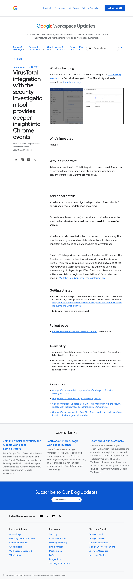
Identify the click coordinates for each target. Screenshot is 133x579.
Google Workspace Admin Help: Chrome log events (76, 398)
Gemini (50, 48)
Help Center (73, 8)
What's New (15, 555)
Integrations (55, 559)
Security (53, 534)
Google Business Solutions (102, 547)
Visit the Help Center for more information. (82, 278)
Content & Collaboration (36, 48)
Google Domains (97, 538)
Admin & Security (60, 48)
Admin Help (15, 534)
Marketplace (55, 551)
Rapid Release (34, 143)
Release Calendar (90, 8)
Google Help (15, 547)
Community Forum (18, 542)
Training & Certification (60, 563)
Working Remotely (58, 542)
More (81, 48)
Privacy (57, 575)
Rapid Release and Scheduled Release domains (74, 331)
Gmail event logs (72, 82)
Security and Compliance (24, 150)
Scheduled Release (21, 147)
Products (47, 8)
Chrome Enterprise (98, 542)
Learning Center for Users (22, 538)
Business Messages (98, 551)
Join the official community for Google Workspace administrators (22, 444)
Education (72, 48)
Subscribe (115, 8)
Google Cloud (96, 534)
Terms (64, 575)
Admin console (20, 143)
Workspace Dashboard (20, 551)
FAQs (51, 555)
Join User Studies (97, 555)
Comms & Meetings (18, 48)
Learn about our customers (107, 441)
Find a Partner (56, 547)
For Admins (60, 8)
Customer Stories (58, 538)
